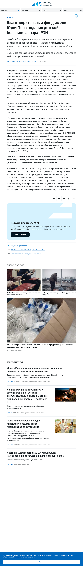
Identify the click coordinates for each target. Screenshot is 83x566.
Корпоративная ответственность (32, 413)
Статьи (9, 413)
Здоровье (18, 350)
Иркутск (13, 246)
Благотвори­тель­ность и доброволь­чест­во (21, 61)
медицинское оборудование (21, 250)
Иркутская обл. (22, 246)
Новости (10, 17)
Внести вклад (20, 234)
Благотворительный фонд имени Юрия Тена (25, 254)
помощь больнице (38, 250)
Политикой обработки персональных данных (19, 557)
